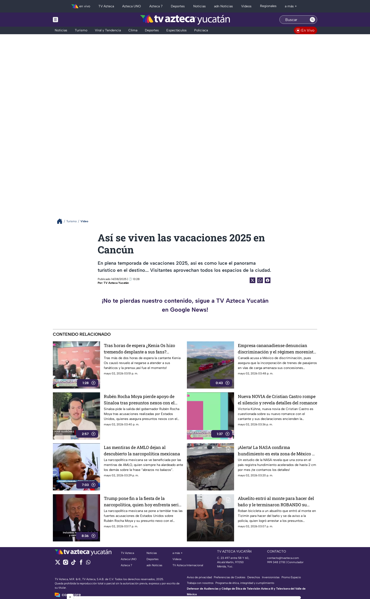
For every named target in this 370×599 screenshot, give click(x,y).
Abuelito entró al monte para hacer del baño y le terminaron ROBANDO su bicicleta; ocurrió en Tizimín (276, 501)
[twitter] (58, 563)
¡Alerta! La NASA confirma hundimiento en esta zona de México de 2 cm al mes (277, 450)
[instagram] (65, 563)
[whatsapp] (88, 563)
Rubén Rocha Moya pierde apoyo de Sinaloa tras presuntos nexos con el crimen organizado (139, 400)
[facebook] (81, 563)
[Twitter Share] (252, 280)
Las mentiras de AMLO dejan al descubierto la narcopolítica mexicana (142, 450)
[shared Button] (260, 280)
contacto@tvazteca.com (283, 558)
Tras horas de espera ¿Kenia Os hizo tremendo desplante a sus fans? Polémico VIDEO (139, 349)
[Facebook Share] (267, 280)
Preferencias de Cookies (229, 577)
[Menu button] (72, 19)
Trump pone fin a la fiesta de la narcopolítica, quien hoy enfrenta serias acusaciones (143, 501)
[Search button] (312, 19)
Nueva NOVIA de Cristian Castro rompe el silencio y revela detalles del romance (277, 400)
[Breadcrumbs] (61, 221)
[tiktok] (73, 563)
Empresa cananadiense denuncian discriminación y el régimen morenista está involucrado (277, 349)
